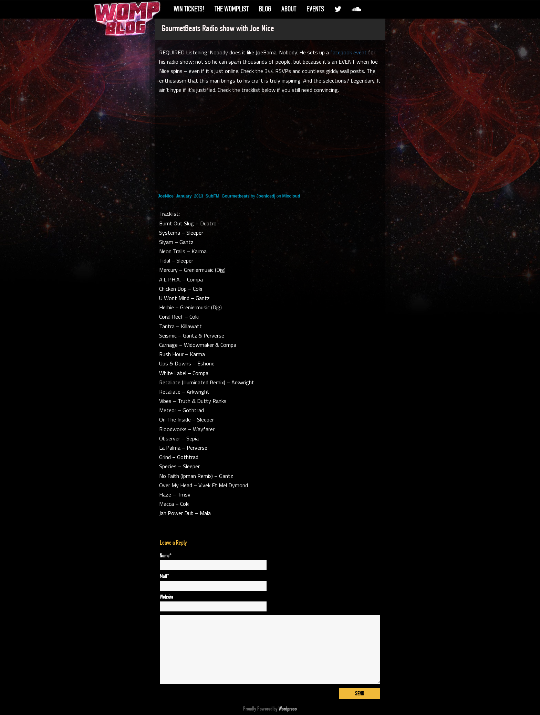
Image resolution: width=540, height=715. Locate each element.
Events (315, 9)
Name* (166, 555)
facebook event (348, 52)
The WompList (232, 9)
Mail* (164, 576)
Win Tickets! (189, 9)
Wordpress (288, 709)
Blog (265, 9)
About (288, 9)
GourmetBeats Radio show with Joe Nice (218, 28)
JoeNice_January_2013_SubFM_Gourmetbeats (204, 196)
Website (166, 597)
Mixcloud (291, 196)
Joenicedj (265, 196)
